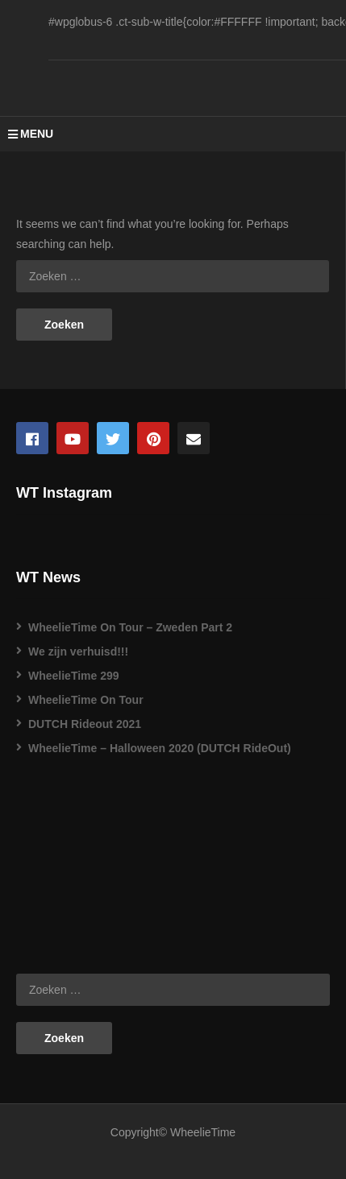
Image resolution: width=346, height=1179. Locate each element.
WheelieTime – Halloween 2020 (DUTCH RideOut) (159, 748)
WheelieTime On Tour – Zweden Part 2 (130, 627)
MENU (30, 133)
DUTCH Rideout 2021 (84, 724)
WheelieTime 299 (73, 675)
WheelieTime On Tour (86, 699)
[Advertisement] (96, 860)
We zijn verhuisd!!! (78, 651)
